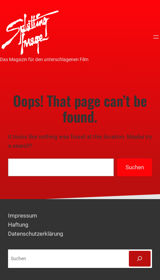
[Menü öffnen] (156, 37)
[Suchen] (140, 259)
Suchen (135, 167)
